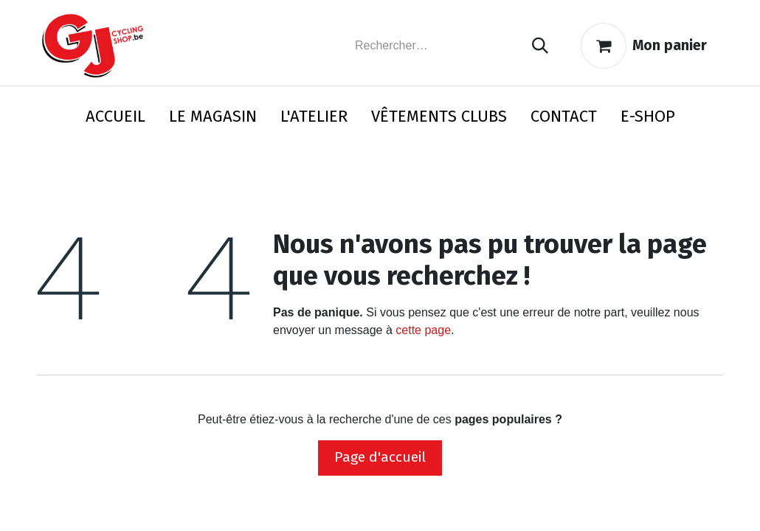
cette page (423, 330)
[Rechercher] (540, 46)
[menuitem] (115, 119)
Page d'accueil (380, 456)
